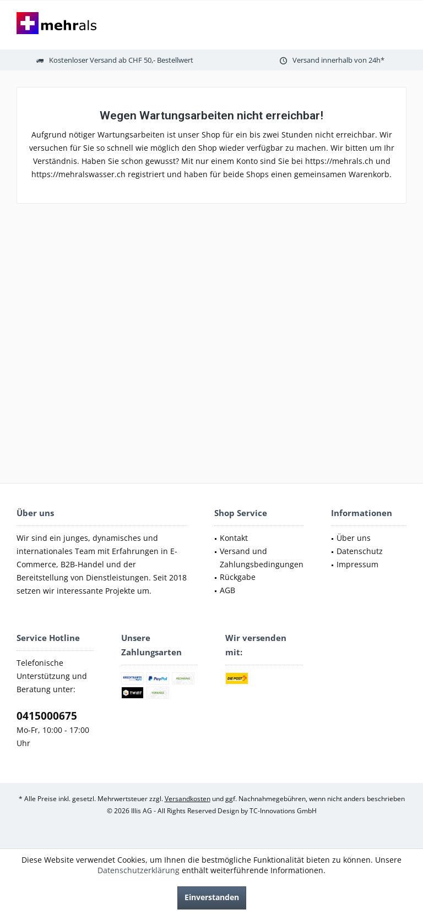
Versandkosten (187, 798)
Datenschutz (360, 551)
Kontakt (234, 538)
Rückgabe (238, 577)
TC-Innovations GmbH (283, 810)
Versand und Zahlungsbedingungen (261, 557)
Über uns (354, 538)
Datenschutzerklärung (138, 870)
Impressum (357, 564)
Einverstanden (212, 897)
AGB (227, 590)
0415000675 (47, 716)
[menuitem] (258, 538)
